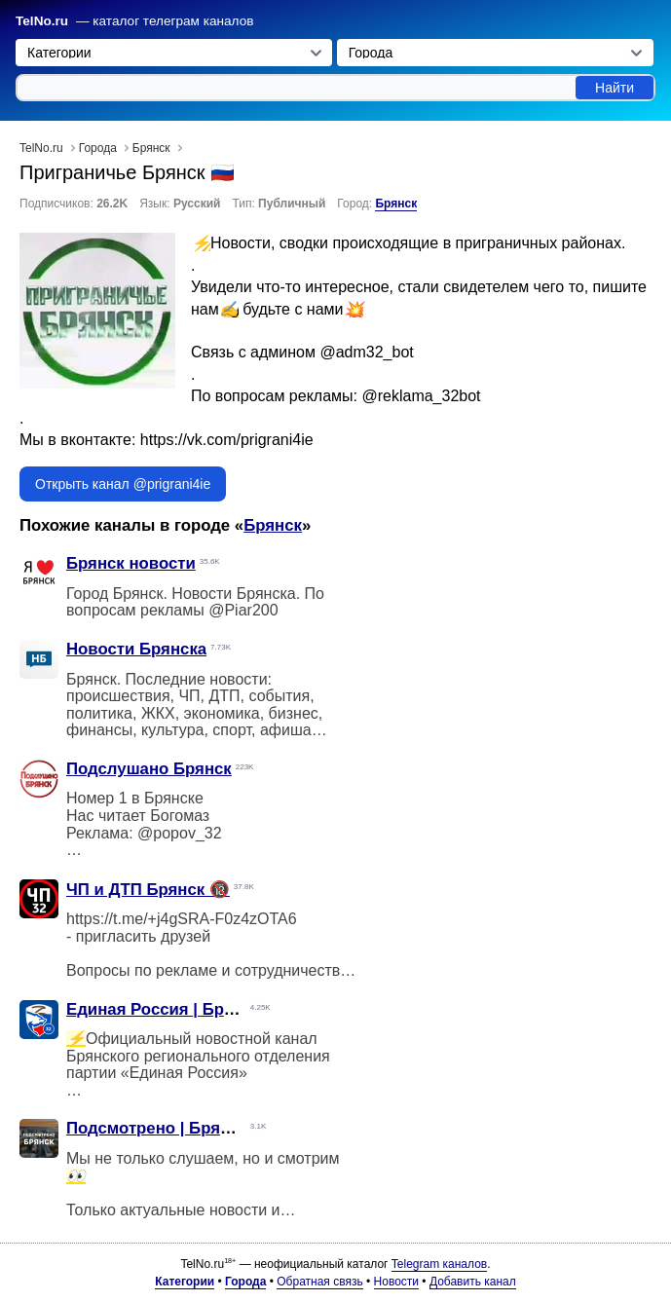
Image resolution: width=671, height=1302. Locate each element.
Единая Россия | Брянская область (208, 1009)
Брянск (396, 203)
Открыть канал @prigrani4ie (122, 484)
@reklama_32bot (420, 396)
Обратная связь (319, 1281)
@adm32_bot (366, 352)
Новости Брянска (136, 649)
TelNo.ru (42, 21)
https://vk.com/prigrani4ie (227, 439)
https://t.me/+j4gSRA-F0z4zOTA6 (181, 919)
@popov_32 (179, 833)
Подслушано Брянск (149, 769)
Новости (396, 1281)
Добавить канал (472, 1281)
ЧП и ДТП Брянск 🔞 (148, 889)
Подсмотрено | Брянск (156, 1128)
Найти (614, 87)
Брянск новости (131, 563)
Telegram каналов (439, 1264)
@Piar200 (243, 610)
